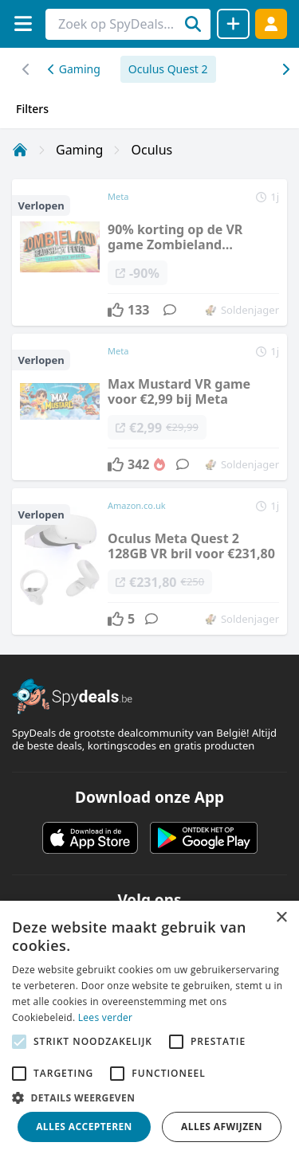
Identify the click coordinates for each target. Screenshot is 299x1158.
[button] (149, 1097)
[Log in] (271, 23)
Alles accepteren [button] (84, 1126)
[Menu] (22, 23)
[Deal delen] (233, 24)
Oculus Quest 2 (168, 68)
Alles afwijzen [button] (221, 1126)
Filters (32, 108)
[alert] (149, 1029)
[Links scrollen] (285, 69)
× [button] (281, 918)
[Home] (20, 150)
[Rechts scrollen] (26, 69)
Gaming (74, 68)
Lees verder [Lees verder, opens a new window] (105, 1017)
